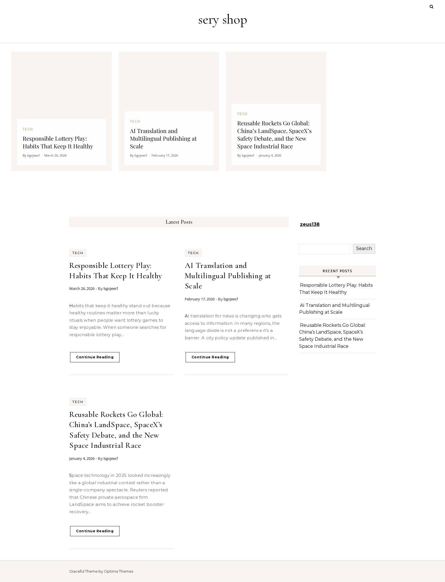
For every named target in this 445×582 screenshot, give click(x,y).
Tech (77, 253)
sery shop (222, 19)
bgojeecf (111, 288)
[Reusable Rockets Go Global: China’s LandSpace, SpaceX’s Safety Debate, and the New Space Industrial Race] (276, 111)
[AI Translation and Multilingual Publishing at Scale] (169, 111)
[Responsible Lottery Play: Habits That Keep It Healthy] (61, 111)
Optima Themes (118, 571)
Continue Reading (95, 357)
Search (364, 248)
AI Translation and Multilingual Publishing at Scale (228, 276)
